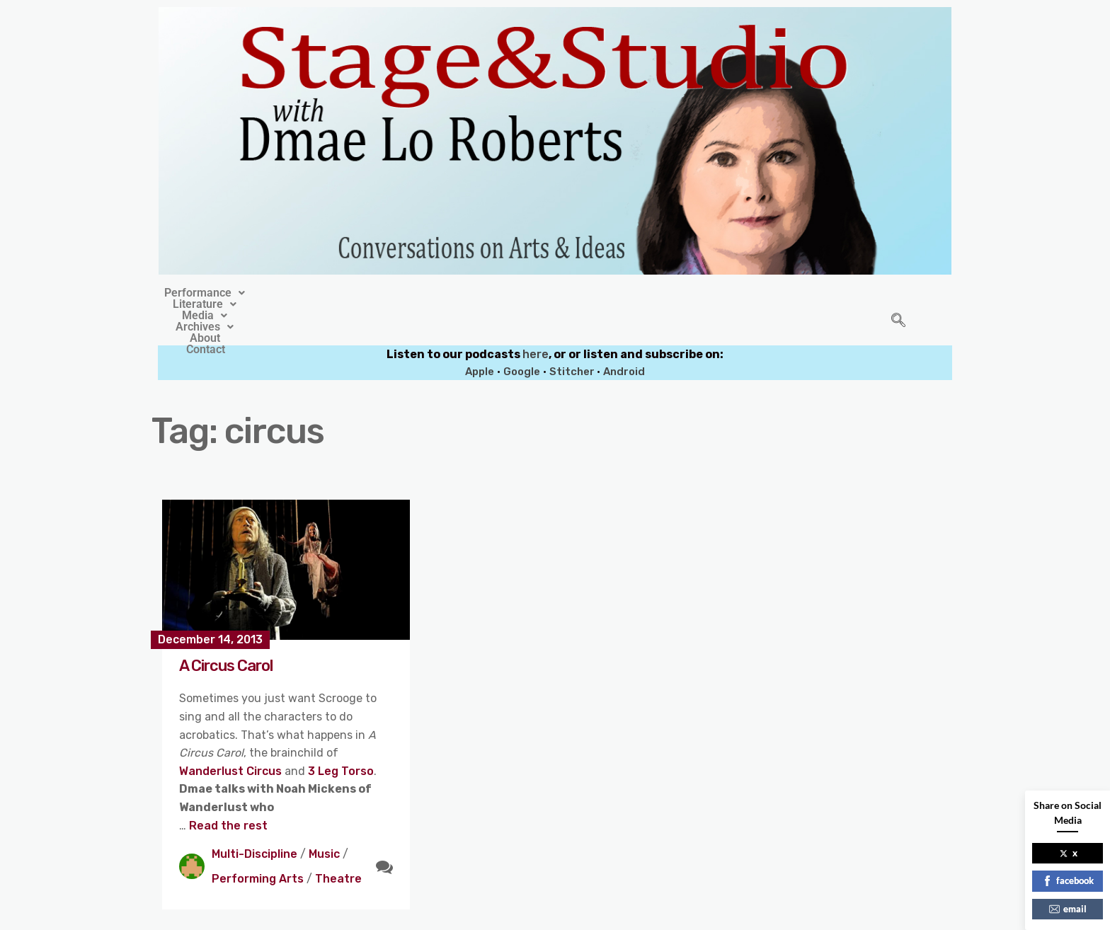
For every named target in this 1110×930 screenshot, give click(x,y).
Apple (479, 339)
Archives (590, 293)
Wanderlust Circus (232, 738)
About (661, 293)
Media (511, 293)
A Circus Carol (226, 633)
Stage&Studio (460, 915)
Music (324, 821)
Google (521, 339)
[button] (331, 293)
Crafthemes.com (690, 915)
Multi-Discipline (254, 821)
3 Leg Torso (341, 738)
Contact (722, 293)
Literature (430, 293)
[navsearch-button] (898, 305)
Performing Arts (258, 846)
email (1068, 908)
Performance (330, 293)
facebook (1068, 880)
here (535, 321)
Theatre (338, 846)
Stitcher (573, 339)
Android (624, 339)
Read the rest (228, 793)
